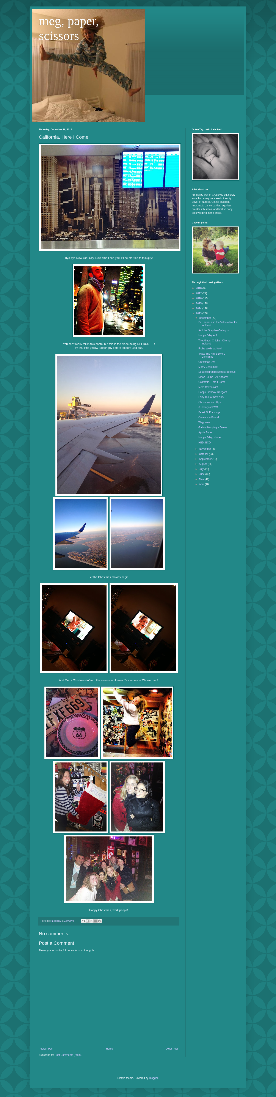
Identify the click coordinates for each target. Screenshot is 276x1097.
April (202, 484)
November (205, 448)
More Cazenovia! (208, 387)
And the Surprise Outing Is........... (217, 330)
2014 (199, 308)
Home (109, 1048)
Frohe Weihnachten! (210, 348)
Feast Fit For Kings (209, 412)
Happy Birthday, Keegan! (212, 392)
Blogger (153, 1078)
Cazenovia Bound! (209, 417)
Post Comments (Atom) (68, 1054)
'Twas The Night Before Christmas (211, 355)
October (204, 454)
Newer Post (46, 1048)
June (202, 474)
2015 (199, 303)
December (205, 317)
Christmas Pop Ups (209, 402)
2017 (199, 293)
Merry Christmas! (208, 366)
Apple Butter (205, 432)
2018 (199, 288)
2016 (199, 298)
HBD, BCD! (205, 442)
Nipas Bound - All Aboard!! (213, 377)
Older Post (172, 1048)
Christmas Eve (206, 361)
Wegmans (204, 422)
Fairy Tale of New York (211, 397)
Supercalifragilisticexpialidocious (216, 371)
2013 (199, 313)
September (205, 458)
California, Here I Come (211, 381)
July (201, 469)
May (202, 479)
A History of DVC (208, 407)
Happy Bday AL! (207, 335)
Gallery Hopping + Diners (212, 427)
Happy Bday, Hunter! (210, 437)
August (203, 463)
